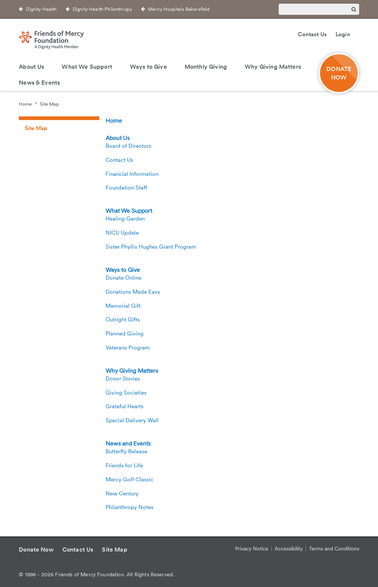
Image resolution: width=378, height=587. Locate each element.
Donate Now (36, 549)
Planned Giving (125, 333)
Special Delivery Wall (132, 420)
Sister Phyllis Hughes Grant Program (151, 246)
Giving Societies (126, 392)
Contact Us (312, 34)
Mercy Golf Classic (130, 479)
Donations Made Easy (133, 292)
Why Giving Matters (273, 66)
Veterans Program (128, 347)
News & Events (39, 82)
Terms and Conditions (334, 549)
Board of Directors (128, 146)
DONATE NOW (338, 73)
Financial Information (132, 174)
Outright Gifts (123, 319)
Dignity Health (41, 9)
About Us (31, 66)
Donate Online (123, 277)
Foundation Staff (126, 187)
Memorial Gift (123, 306)
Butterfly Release (126, 451)
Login (343, 34)
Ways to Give (148, 66)
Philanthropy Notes (130, 507)
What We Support (87, 66)
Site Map (49, 104)
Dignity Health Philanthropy (102, 9)
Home (25, 104)
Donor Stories (123, 378)
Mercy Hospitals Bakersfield (179, 9)
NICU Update (122, 232)
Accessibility (289, 549)
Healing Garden (125, 218)
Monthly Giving (206, 66)
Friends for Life (124, 465)
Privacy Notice (251, 549)
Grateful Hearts (125, 406)
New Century (122, 493)
